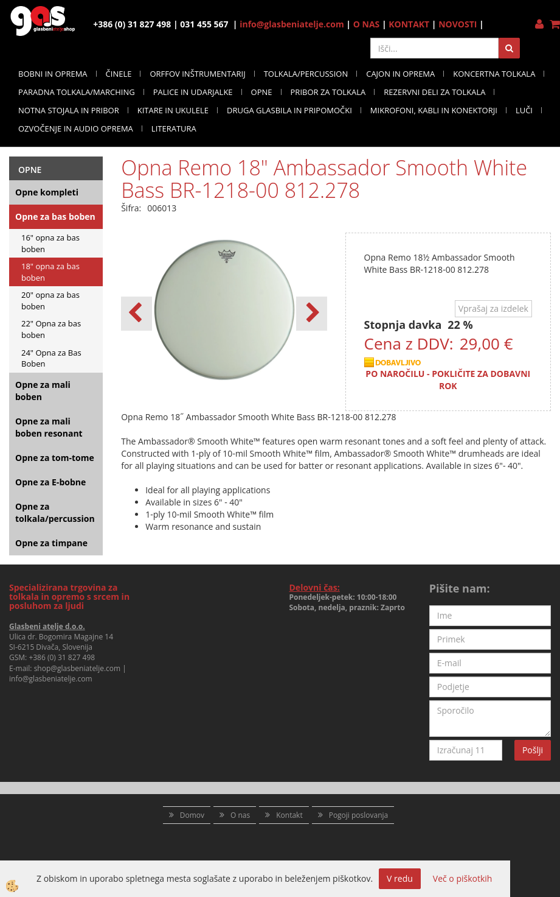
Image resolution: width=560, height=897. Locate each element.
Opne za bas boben (55, 216)
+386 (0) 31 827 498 (62, 657)
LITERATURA (173, 128)
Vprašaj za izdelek (493, 308)
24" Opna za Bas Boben (51, 358)
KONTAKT (409, 24)
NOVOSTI (457, 24)
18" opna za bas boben (50, 272)
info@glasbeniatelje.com (292, 24)
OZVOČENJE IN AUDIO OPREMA (75, 128)
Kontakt (289, 815)
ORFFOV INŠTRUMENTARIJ (197, 73)
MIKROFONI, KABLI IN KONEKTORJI (433, 110)
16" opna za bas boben (50, 243)
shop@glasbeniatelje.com (77, 668)
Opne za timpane (51, 543)
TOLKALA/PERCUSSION (306, 73)
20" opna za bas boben (50, 300)
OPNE (261, 91)
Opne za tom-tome (54, 457)
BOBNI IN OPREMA (53, 73)
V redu (400, 878)
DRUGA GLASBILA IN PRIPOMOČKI (289, 110)
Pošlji (532, 750)
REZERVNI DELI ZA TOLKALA (434, 91)
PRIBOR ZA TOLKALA (328, 91)
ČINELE (119, 73)
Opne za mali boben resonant (49, 427)
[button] (311, 314)
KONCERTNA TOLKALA (494, 73)
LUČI (524, 110)
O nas (240, 815)
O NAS (366, 24)
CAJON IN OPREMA (400, 73)
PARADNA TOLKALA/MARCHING (76, 91)
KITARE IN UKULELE (173, 110)
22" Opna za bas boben (51, 329)
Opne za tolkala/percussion (55, 512)
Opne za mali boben (43, 391)
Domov (192, 815)
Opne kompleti (46, 192)
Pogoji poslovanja (359, 815)
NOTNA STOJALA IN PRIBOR (68, 110)
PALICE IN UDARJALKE (193, 91)
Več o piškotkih (463, 878)
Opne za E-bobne (50, 482)
